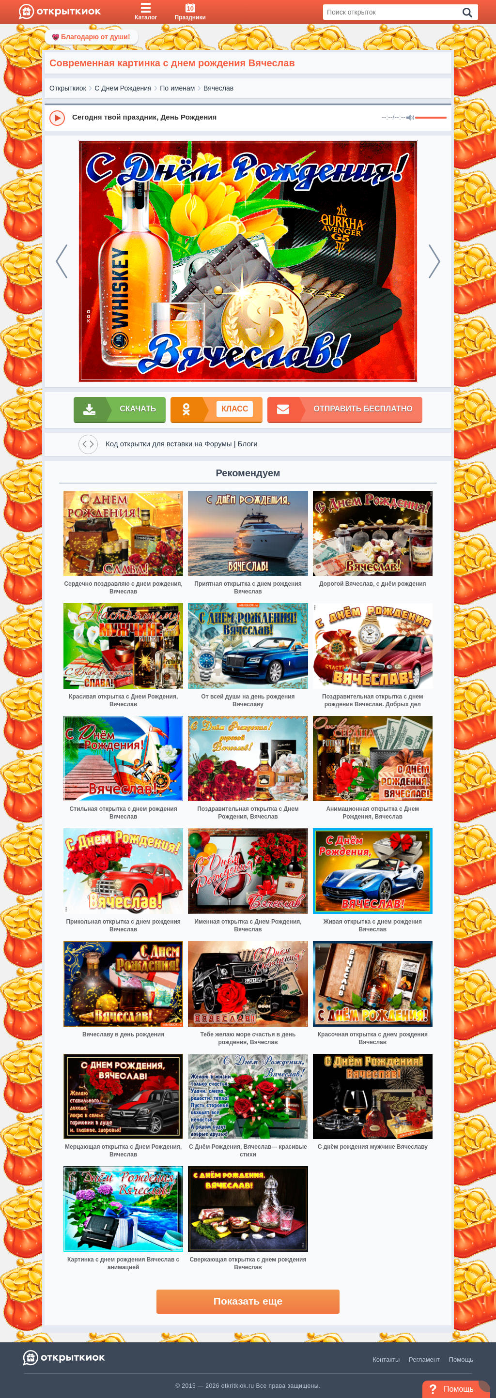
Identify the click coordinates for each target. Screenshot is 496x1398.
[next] (434, 261)
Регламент (424, 1359)
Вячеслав (218, 88)
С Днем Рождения (122, 88)
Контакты (386, 1359)
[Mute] (410, 118)
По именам (177, 88)
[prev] (61, 261)
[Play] (57, 118)
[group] (248, 118)
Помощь (461, 1359)
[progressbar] (431, 118)
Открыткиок (67, 88)
